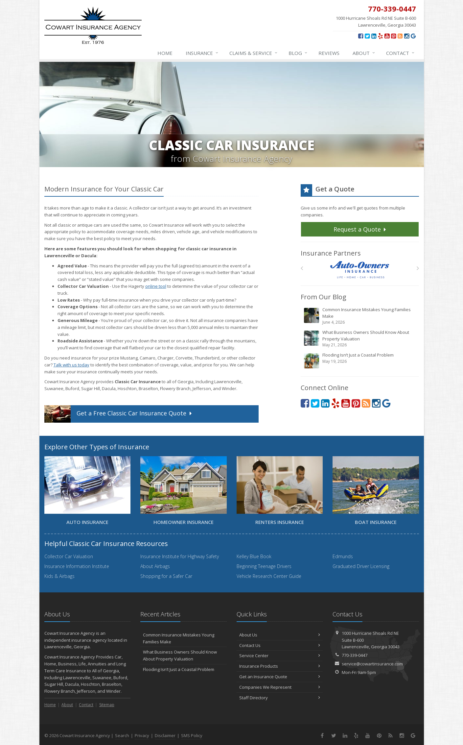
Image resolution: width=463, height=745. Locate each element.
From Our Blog (323, 296)
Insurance (202, 53)
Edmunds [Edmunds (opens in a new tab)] (343, 556)
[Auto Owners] (359, 270)
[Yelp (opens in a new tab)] (380, 36)
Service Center (279, 655)
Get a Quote (118, 414)
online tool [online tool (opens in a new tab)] (155, 286)
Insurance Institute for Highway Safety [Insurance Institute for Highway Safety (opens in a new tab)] (179, 556)
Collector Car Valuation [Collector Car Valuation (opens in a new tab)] (68, 556)
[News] (400, 36)
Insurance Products (279, 666)
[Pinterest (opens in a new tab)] (393, 36)
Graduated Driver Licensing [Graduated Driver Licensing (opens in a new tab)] (361, 566)
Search (122, 735)
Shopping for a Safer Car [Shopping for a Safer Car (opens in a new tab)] (166, 576)
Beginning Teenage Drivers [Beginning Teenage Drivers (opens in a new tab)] (264, 566)
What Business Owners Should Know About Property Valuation (360, 338)
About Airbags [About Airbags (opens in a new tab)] (155, 566)
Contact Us (279, 645)
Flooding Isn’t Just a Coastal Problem (360, 360)
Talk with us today (71, 365)
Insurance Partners (331, 253)
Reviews (328, 53)
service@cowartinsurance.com (372, 664)
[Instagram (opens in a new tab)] (406, 36)
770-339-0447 (354, 655)
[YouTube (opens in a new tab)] (386, 36)
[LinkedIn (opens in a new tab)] (373, 36)
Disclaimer (165, 735)
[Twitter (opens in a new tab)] (367, 36)
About (364, 53)
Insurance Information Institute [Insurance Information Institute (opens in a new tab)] (76, 566)
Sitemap (106, 705)
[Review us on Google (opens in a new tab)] (413, 36)
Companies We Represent (279, 687)
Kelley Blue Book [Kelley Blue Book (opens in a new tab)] (254, 556)
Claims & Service (253, 53)
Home (165, 53)
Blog (298, 53)
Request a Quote (361, 229)
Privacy (142, 735)
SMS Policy (191, 735)
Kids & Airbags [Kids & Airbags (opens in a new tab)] (59, 576)
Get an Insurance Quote (279, 677)
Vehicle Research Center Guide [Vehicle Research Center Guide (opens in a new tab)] (269, 576)
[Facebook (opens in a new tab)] (360, 36)
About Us (279, 635)
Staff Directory (279, 698)
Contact (400, 53)
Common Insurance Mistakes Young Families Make (360, 316)
